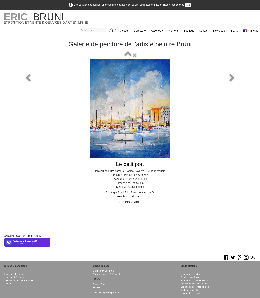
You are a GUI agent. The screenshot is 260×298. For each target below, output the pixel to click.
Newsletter (219, 30)
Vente (174, 30)
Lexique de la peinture (190, 293)
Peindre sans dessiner (190, 277)
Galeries (157, 30)
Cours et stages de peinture (106, 292)
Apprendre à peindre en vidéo (194, 280)
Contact (203, 30)
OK (188, 5)
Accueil (124, 30)
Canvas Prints (99, 284)
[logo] (46, 20)
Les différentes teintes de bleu (194, 287)
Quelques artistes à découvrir (106, 274)
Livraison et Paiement (14, 277)
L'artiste (140, 30)
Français (251, 30)
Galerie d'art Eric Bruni (103, 271)
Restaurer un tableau (190, 290)
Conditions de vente (13, 274)
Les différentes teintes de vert (194, 283)
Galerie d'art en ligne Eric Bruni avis (21, 280)
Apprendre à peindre (190, 274)
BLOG (234, 30)
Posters (96, 287)
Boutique (189, 30)
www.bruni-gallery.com (130, 196)
